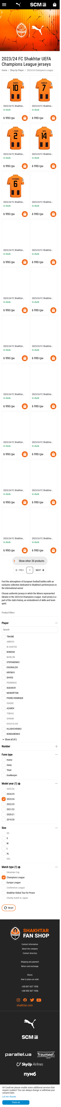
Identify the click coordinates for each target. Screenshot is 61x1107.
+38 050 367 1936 (30, 990)
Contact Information (30, 944)
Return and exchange (29, 966)
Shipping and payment (30, 962)
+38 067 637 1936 (30, 986)
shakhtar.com (25, 1005)
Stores (29, 975)
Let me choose (9, 1096)
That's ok (16, 1102)
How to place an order (30, 979)
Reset (8, 908)
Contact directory (30, 953)
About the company (30, 949)
